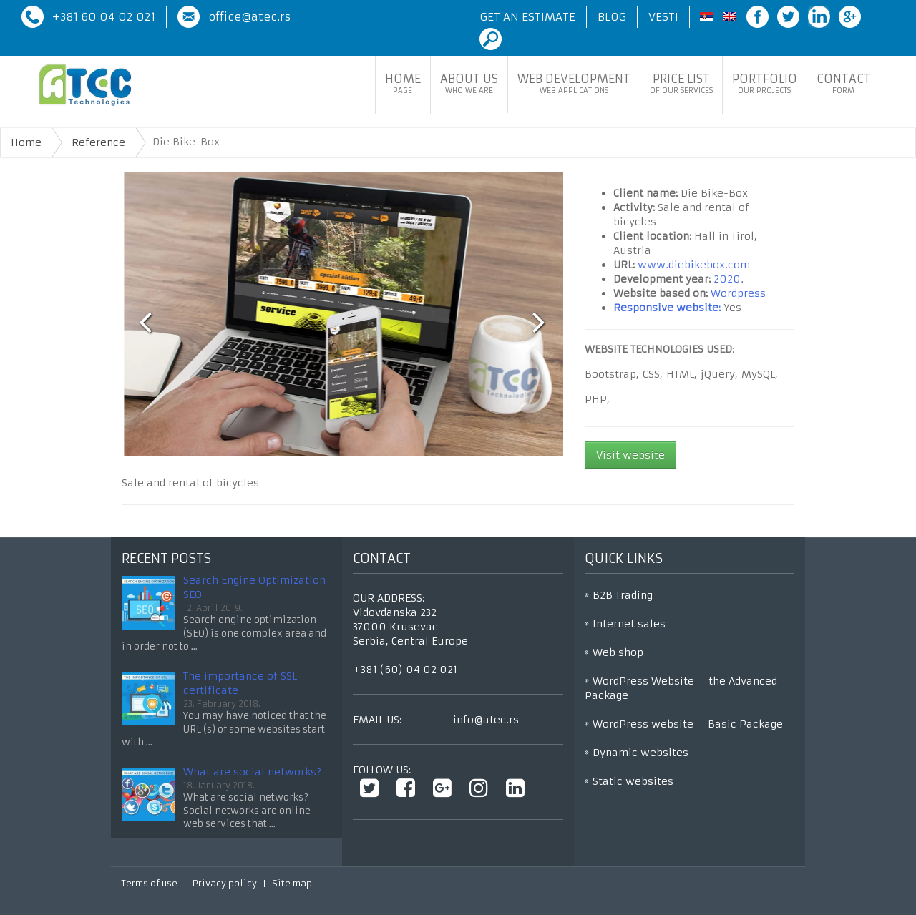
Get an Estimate (527, 17)
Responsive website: (667, 307)
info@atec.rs (486, 719)
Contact (844, 83)
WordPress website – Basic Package (688, 724)
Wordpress (738, 293)
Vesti (663, 17)
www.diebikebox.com (694, 264)
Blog (612, 17)
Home (403, 83)
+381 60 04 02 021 (103, 17)
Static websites (633, 781)
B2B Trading (623, 595)
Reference (98, 142)
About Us (469, 83)
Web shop (618, 652)
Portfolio (764, 83)
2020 (727, 279)
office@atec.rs (249, 17)
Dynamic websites (640, 752)
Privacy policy (225, 883)
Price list (681, 83)
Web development (573, 83)
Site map (292, 883)
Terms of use (149, 883)
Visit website (630, 455)
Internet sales (629, 623)
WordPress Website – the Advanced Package (681, 688)
